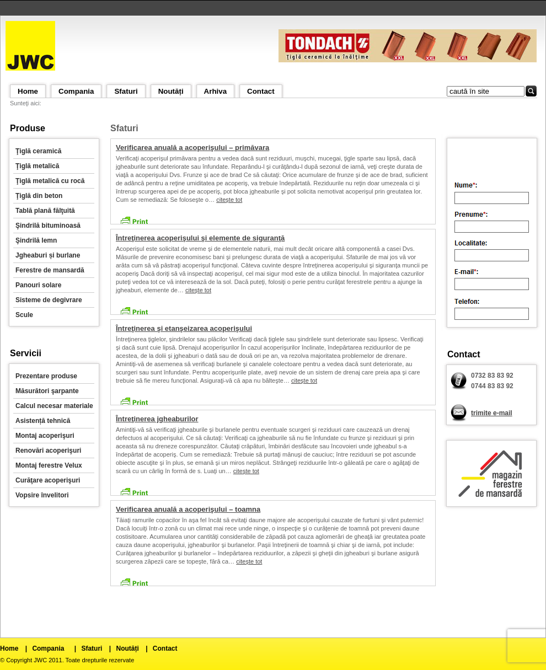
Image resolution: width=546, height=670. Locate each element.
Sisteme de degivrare (48, 300)
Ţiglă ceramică (38, 151)
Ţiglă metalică (37, 166)
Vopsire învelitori (41, 495)
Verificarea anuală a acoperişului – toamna (188, 509)
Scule (24, 315)
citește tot (229, 199)
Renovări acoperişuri (48, 450)
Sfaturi (125, 91)
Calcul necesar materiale (54, 406)
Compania (76, 91)
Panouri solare (38, 285)
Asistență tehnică (42, 421)
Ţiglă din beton (38, 196)
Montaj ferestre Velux (48, 465)
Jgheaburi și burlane (47, 255)
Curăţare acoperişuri (47, 480)
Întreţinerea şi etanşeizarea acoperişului (184, 328)
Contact (261, 91)
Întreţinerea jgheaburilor (157, 419)
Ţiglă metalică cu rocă (49, 181)
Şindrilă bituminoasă (48, 225)
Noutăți (171, 91)
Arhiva (215, 91)
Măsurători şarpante (47, 391)
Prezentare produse (46, 376)
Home (28, 91)
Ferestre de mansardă (49, 270)
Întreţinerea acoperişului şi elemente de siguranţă (200, 238)
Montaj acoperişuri (44, 435)
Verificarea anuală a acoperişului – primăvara (192, 147)
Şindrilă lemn (36, 240)
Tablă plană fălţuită (45, 211)
